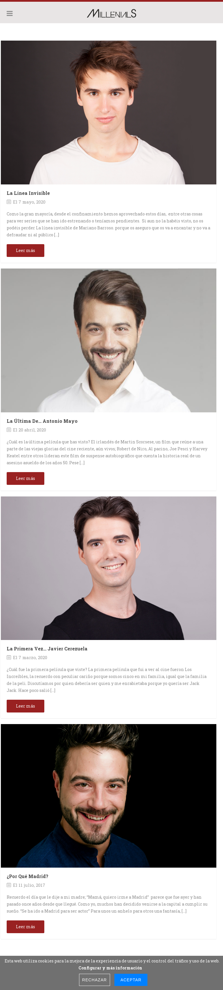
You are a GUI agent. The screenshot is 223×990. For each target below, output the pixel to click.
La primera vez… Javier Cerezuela (47, 649)
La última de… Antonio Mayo (42, 421)
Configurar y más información (110, 968)
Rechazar (94, 980)
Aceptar (130, 980)
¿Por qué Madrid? (27, 876)
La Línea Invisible (28, 193)
